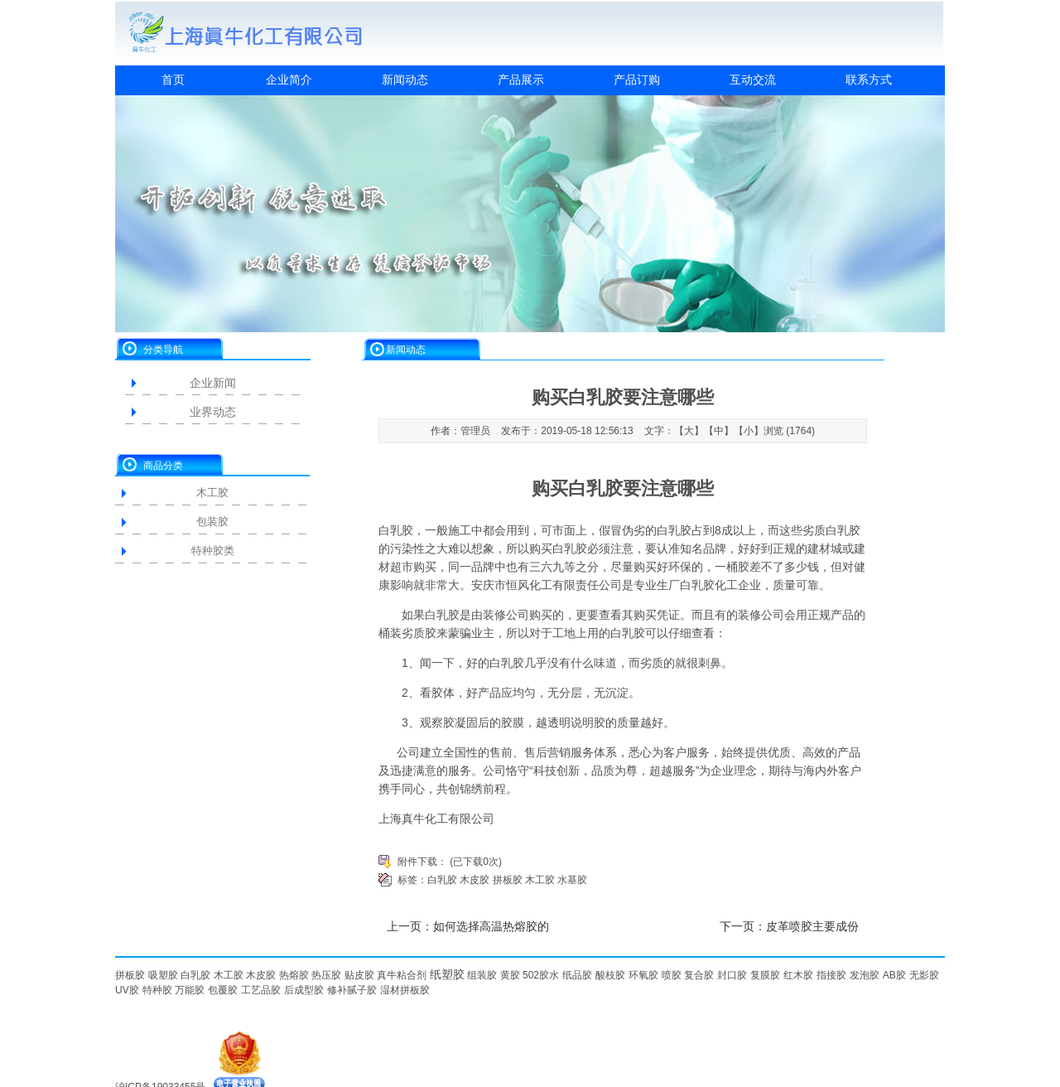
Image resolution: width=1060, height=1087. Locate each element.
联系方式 (869, 79)
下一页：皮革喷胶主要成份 (789, 926)
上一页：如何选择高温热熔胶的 (468, 926)
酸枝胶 (610, 975)
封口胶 (732, 975)
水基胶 (572, 880)
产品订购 (637, 79)
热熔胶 (294, 975)
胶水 (549, 975)
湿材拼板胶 (405, 990)
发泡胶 (864, 975)
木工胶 (212, 492)
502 (531, 975)
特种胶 (157, 990)
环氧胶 (643, 975)
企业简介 (289, 79)
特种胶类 (212, 550)
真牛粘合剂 (401, 975)
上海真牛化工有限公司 (436, 818)
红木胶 (798, 975)
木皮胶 (474, 880)
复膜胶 (765, 975)
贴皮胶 (359, 975)
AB (889, 975)
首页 (173, 79)
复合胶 (699, 975)
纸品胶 (577, 975)
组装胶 (482, 975)
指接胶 (831, 975)
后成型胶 (304, 990)
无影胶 (924, 975)
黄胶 (510, 975)
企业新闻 (213, 382)
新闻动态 (405, 79)
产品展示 (521, 79)
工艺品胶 (261, 990)
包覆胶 (223, 990)
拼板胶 (508, 880)
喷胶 (672, 975)
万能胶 (190, 990)
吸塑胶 (163, 975)
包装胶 (212, 521)
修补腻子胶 (352, 990)
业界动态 (213, 411)
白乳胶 (395, 530)
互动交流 (753, 79)
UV (122, 990)
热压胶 (326, 975)
